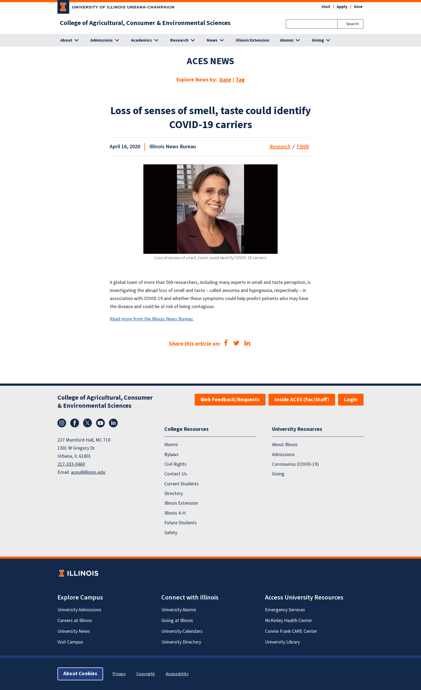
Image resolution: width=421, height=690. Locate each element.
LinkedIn (113, 423)
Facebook (75, 423)
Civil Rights (175, 464)
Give (358, 7)
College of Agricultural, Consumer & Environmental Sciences (145, 23)
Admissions (283, 454)
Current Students (181, 484)
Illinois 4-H (175, 513)
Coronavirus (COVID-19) (295, 464)
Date (225, 80)
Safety (170, 532)
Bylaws (171, 454)
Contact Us (175, 474)
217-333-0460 (71, 464)
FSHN (303, 146)
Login (351, 399)
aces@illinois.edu (88, 472)
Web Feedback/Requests (230, 399)
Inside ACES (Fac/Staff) (301, 399)
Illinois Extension (252, 40)
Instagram (62, 423)
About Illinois (285, 445)
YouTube (100, 423)
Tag (240, 80)
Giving (278, 474)
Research (280, 146)
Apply (342, 7)
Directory (173, 493)
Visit (326, 7)
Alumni (171, 445)
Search (352, 24)
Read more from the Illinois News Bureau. (152, 319)
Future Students (180, 523)
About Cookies (80, 673)
